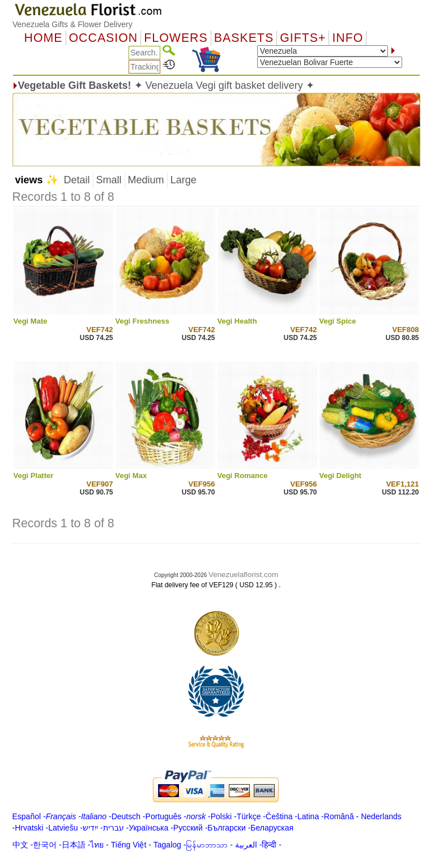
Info (347, 38)
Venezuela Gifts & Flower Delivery (72, 24)
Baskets (244, 38)
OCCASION (103, 38)
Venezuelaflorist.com (243, 574)
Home (43, 38)
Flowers (175, 38)
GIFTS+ (303, 38)
